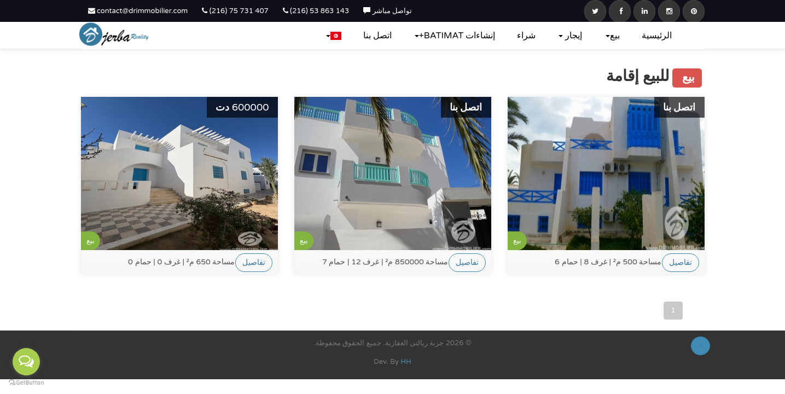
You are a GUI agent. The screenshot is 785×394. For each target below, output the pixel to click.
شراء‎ (526, 35)
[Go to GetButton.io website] (26, 382)
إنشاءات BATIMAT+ (455, 35)
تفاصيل (253, 262)
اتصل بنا (377, 35)
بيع (613, 35)
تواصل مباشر (387, 11)
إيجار (570, 35)
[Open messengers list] (26, 361)
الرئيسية (657, 35)
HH (405, 361)
